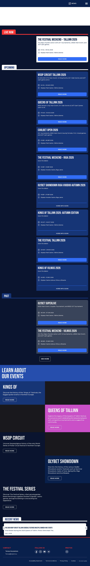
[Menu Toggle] (86, 3)
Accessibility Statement (35, 561)
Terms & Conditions (51, 561)
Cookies (73, 561)
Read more (62, 59)
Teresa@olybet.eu (11, 554)
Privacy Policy (64, 561)
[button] (4, 528)
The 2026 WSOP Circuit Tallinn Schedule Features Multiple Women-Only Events (28, 528)
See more (45, 359)
